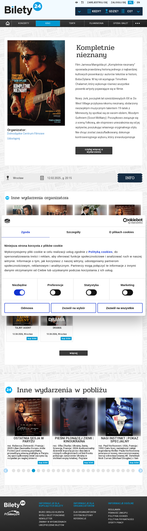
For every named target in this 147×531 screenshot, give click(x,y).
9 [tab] (54, 471)
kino (47, 23)
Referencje (80, 518)
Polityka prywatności (121, 519)
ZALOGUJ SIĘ (118, 2)
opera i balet (120, 23)
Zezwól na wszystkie (120, 307)
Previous (6, 470)
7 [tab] (44, 471)
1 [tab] (14, 471)
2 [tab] (19, 471)
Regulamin (114, 509)
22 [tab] (118, 471)
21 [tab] (113, 471)
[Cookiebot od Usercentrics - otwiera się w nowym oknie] (126, 221)
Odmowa (27, 307)
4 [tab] (29, 471)
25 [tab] (133, 471)
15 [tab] (83, 471)
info (130, 178)
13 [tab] (73, 471)
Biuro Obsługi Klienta (51, 512)
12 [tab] (68, 471)
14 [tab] (78, 471)
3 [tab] (24, 471)
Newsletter (45, 518)
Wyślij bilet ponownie (52, 515)
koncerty (23, 23)
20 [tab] (108, 471)
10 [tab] (58, 471)
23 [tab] (123, 471)
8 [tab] (49, 471)
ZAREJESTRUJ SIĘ (97, 2)
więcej (74, 353)
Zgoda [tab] (25, 232)
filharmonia (96, 23)
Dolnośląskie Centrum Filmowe (25, 133)
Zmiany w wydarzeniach (52, 522)
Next (140, 470)
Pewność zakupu (118, 513)
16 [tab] (88, 471)
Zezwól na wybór (73, 307)
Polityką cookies (100, 251)
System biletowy (83, 515)
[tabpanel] (28, 431)
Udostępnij (13, 138)
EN (138, 2)
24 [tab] (128, 471)
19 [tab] (103, 471)
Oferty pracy (115, 522)
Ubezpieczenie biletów (51, 525)
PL (130, 2)
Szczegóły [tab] (73, 232)
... (137, 23)
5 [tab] (34, 471)
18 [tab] (98, 471)
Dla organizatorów (85, 512)
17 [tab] (93, 471)
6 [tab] (39, 471)
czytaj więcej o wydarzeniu (94, 150)
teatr (72, 23)
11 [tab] (63, 471)
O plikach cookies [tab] (121, 232)
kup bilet (32, 338)
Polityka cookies (118, 516)
